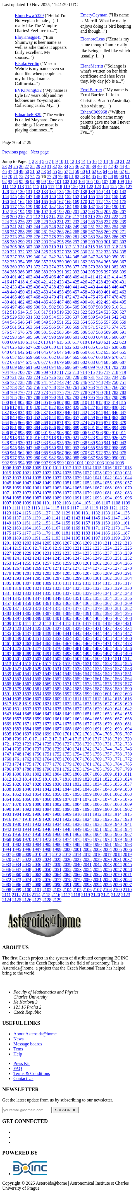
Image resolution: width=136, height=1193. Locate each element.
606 (115, 337)
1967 (127, 834)
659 (29, 357)
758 (52, 387)
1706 (117, 734)
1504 (46, 658)
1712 (46, 739)
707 (29, 372)
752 (5, 387)
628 (37, 347)
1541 (26, 673)
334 (115, 251)
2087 (26, 884)
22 (128, 161)
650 (83, 352)
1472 (117, 643)
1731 (107, 744)
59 (77, 171)
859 (91, 417)
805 (44, 402)
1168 (65, 528)
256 (5, 231)
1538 (127, 668)
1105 (86, 503)
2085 (6, 884)
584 (68, 332)
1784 (117, 764)
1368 (117, 603)
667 (91, 357)
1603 (127, 693)
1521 (87, 663)
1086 (26, 498)
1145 (95, 518)
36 (77, 166)
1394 (117, 613)
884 (37, 427)
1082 (117, 492)
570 (83, 327)
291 (29, 241)
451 (29, 292)
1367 (107, 603)
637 (107, 347)
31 (49, 166)
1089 (57, 498)
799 (123, 397)
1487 (6, 653)
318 (114, 246)
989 (107, 457)
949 (44, 447)
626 (21, 347)
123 (97, 186)
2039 (67, 864)
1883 (67, 804)
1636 (67, 708)
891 (91, 427)
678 (52, 362)
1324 (67, 588)
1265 (127, 563)
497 (13, 307)
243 (29, 226)
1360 (36, 603)
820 (37, 407)
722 (21, 377)
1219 (57, 548)
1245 (57, 558)
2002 (87, 849)
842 (83, 412)
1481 (77, 648)
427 (91, 282)
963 (29, 452)
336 (5, 256)
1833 (87, 784)
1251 (117, 558)
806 (52, 402)
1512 (127, 658)
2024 (46, 859)
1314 (96, 583)
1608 (46, 698)
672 (5, 362)
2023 (36, 859)
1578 (6, 688)
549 (44, 322)
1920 (46, 819)
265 (76, 231)
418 (21, 282)
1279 (6, 573)
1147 (115, 518)
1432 (107, 628)
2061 (26, 874)
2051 (57, 869)
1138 (26, 518)
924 (99, 437)
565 (44, 327)
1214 (6, 548)
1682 (6, 729)
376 (68, 266)
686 (115, 362)
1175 (6, 533)
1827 (26, 784)
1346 (26, 598)
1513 (6, 663)
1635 (57, 708)
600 (68, 337)
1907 (46, 814)
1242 (26, 558)
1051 (67, 482)
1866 (26, 799)
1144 (85, 518)
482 (21, 302)
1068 (107, 487)
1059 (16, 487)
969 (76, 452)
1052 (77, 482)
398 (115, 272)
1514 (16, 663)
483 (29, 302)
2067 (87, 874)
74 (32, 176)
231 (60, 221)
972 (99, 452)
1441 (67, 633)
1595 (46, 693)
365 (107, 261)
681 (76, 362)
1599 (87, 693)
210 (21, 216)
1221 (77, 548)
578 (21, 332)
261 (44, 231)
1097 (6, 503)
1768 (87, 759)
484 (37, 302)
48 (15, 171)
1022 (36, 472)
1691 (97, 729)
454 (52, 292)
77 (49, 176)
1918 (26, 819)
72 (21, 176)
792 (68, 397)
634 (83, 347)
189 (107, 206)
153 (76, 196)
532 (37, 317)
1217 (36, 548)
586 (83, 332)
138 (83, 191)
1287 (87, 573)
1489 (26, 653)
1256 (36, 563)
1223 (97, 548)
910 (115, 432)
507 (91, 307)
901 (44, 432)
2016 (96, 854)
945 (13, 447)
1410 (16, 623)
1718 (106, 739)
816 (5, 407)
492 (99, 302)
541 (107, 317)
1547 (87, 673)
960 (5, 452)
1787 (16, 769)
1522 (97, 663)
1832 (77, 784)
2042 (97, 864)
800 (5, 402)
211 (29, 216)
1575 (107, 683)
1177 (26, 533)
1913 (106, 814)
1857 (67, 794)
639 (123, 347)
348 (99, 256)
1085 (16, 498)
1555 (36, 678)
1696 (16, 734)
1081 (107, 492)
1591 (6, 693)
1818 (67, 779)
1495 (87, 653)
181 (44, 206)
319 (122, 246)
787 (29, 397)
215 (60, 216)
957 (107, 447)
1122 (123, 508)
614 (52, 342)
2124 (6, 899)
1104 (76, 503)
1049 (46, 482)
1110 (6, 508)
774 (52, 392)
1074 (36, 492)
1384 (16, 613)
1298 (67, 578)
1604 (6, 698)
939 (91, 442)
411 (91, 277)
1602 (117, 693)
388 (37, 272)
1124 (16, 513)
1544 (57, 673)
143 (123, 191)
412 (99, 277)
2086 (16, 884)
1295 (36, 578)
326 (52, 251)
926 (115, 437)
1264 (117, 563)
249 (76, 226)
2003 (97, 849)
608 (5, 342)
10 (61, 161)
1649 (67, 713)
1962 (77, 834)
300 (99, 241)
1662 (67, 718)
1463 (26, 643)
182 (52, 206)
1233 (67, 553)
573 (107, 327)
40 (99, 166)
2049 (36, 869)
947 (29, 447)
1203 (26, 543)
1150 (16, 523)
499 (29, 307)
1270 (46, 568)
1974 (67, 839)
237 (107, 221)
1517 (46, 663)
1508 (87, 658)
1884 (77, 804)
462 (115, 292)
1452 (46, 638)
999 (60, 462)
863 (123, 417)
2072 (6, 879)
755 (29, 387)
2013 (66, 854)
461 (107, 292)
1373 (36, 608)
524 (99, 312)
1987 (67, 844)
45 (127, 166)
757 (44, 387)
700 (99, 367)
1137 (16, 518)
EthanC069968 (93, 112)
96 (27, 181)
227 (29, 221)
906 (83, 432)
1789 (36, 769)
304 (5, 246)
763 (91, 387)
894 (115, 427)
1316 (117, 583)
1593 (26, 693)
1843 (57, 789)
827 (91, 407)
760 (68, 387)
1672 (36, 723)
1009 (36, 467)
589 (107, 332)
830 (115, 407)
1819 (77, 779)
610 (21, 342)
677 (44, 362)
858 (83, 417)
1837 (127, 784)
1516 (36, 663)
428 (99, 282)
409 (76, 277)
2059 (6, 874)
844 (99, 412)
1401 (57, 618)
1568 (36, 683)
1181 (65, 533)
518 (52, 312)
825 (76, 407)
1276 (107, 568)
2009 (26, 854)
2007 (6, 854)
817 (13, 407)
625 (13, 347)
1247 (77, 558)
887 (60, 427)
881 (13, 427)
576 (5, 332)
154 (83, 196)
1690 (87, 729)
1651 (87, 713)
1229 (26, 553)
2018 (117, 854)
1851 (6, 794)
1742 (87, 749)
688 (5, 367)
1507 (77, 658)
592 (5, 337)
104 (81, 181)
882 (21, 427)
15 (89, 161)
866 (21, 422)
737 (13, 382)
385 (13, 272)
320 (5, 251)
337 (13, 256)
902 (52, 432)
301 (107, 241)
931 (29, 442)
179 (29, 206)
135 (60, 191)
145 (13, 196)
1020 (16, 472)
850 (21, 417)
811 (91, 402)
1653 (107, 713)
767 (123, 387)
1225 (117, 548)
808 (68, 402)
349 (107, 256)
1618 (16, 703)
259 (29, 231)
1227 (6, 553)
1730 (97, 744)
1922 (67, 819)
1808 (97, 774)
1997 (36, 849)
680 (68, 362)
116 (43, 186)
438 (52, 287)
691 (29, 367)
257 (13, 231)
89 (116, 176)
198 (52, 211)
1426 (46, 628)
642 (21, 352)
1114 (45, 508)
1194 (65, 538)
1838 (6, 789)
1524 (117, 663)
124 (105, 186)
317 (107, 246)
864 (5, 422)
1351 (77, 598)
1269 (36, 568)
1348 (46, 598)
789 (44, 397)
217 (75, 216)
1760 (6, 759)
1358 (16, 603)
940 (99, 442)
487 (60, 302)
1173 (115, 528)
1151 (26, 523)
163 (29, 201)
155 (91, 196)
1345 (16, 598)
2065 (67, 874)
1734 (6, 749)
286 (115, 236)
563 (29, 327)
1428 (67, 628)
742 (52, 382)
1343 (127, 593)
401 (13, 277)
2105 (77, 889)
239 (123, 221)
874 (83, 422)
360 (68, 261)
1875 (117, 799)
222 (114, 216)
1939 (107, 824)
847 (123, 412)
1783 (107, 764)
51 (32, 171)
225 (13, 221)
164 (37, 201)
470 (52, 297)
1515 (26, 663)
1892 (26, 809)
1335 (46, 593)
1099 (26, 503)
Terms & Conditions (31, 1073)
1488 (16, 653)
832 (5, 412)
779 (91, 392)
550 (52, 322)
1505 (57, 658)
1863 (127, 794)
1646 (36, 713)
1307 (26, 583)
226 (21, 221)
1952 (107, 829)
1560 (87, 678)
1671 (26, 723)
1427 (57, 628)
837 (44, 412)
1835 (107, 784)
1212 (117, 543)
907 (91, 432)
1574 (97, 683)
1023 (46, 472)
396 (99, 272)
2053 (77, 869)
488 (68, 302)
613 (44, 342)
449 (13, 292)
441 (76, 287)
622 (114, 342)
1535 (97, 668)
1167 (56, 528)
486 (52, 302)
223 (122, 216)
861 (107, 417)
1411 (26, 623)
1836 (117, 784)
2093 (87, 884)
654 (115, 352)
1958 (36, 834)
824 (68, 407)
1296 (46, 578)
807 (60, 402)
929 (13, 442)
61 (88, 171)
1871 (77, 799)
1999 (57, 849)
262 (52, 231)
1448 (6, 638)
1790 (46, 769)
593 (13, 337)
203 (91, 211)
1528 (26, 668)
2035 (26, 864)
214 (52, 216)
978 (21, 457)
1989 (87, 844)
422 (52, 282)
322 (21, 251)
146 (21, 196)
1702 (77, 734)
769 (13, 392)
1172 (105, 528)
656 (5, 357)
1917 (16, 819)
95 (21, 181)
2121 (105, 894)
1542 (36, 673)
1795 (97, 769)
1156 (75, 523)
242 (21, 226)
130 (21, 191)
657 (13, 357)
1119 (94, 508)
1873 (97, 799)
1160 (115, 523)
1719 (117, 739)
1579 (16, 688)
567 (60, 327)
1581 (36, 688)
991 (123, 457)
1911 (87, 814)
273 (13, 236)
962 (21, 452)
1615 (117, 698)
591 (123, 332)
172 (99, 201)
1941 (127, 824)
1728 (77, 744)
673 (13, 362)
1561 (97, 678)
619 (91, 342)
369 (13, 266)
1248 (87, 558)
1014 (86, 467)
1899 (97, 809)
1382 (127, 608)
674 (21, 362)
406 (52, 277)
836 (37, 412)
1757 (107, 754)
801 (13, 402)
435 (29, 287)
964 (37, 452)
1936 (77, 824)
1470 (97, 643)
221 (107, 216)
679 (60, 362)
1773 (6, 764)
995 (29, 462)
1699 (46, 734)
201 (76, 211)
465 (13, 297)
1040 (87, 477)
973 (107, 452)
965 (44, 452)
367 (123, 261)
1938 (97, 824)
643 (29, 352)
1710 (26, 739)
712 (68, 372)
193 (13, 211)
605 (107, 337)
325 (44, 251)
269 (107, 231)
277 (44, 236)
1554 (26, 678)
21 (122, 161)
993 (13, 462)
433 (13, 287)
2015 (86, 854)
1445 (107, 633)
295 (60, 241)
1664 (87, 718)
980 (37, 457)
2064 (57, 874)
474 (83, 297)
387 (29, 272)
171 (91, 201)
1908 (57, 814)
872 (68, 422)
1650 (77, 713)
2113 (26, 894)
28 (32, 166)
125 (113, 186)
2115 (46, 894)
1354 (107, 598)
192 (5, 211)
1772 (127, 759)
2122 (115, 894)
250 (83, 226)
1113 (35, 508)
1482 (87, 648)
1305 (6, 583)
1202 (16, 543)
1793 (77, 769)
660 (37, 357)
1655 (127, 713)
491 (91, 302)
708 (37, 372)
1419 (106, 623)
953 (76, 447)
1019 (6, 472)
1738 (46, 749)
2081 (97, 879)
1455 (77, 638)
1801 (26, 774)
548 (37, 322)
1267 (16, 568)
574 (115, 327)
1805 (67, 774)
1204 (36, 543)
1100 (36, 503)
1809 (107, 774)
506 (83, 307)
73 (27, 176)
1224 (107, 548)
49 (21, 171)
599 (60, 337)
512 (5, 312)
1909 (67, 814)
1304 (127, 578)
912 (5, 437)
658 (21, 357)
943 (123, 442)
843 (91, 412)
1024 (57, 472)
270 (115, 231)
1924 (87, 819)
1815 (36, 779)
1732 (117, 744)
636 (99, 347)
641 (13, 352)
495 (123, 302)
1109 (125, 503)
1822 (107, 779)
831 (123, 407)
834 (21, 412)
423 (60, 282)
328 (68, 251)
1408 (127, 618)
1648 (57, 713)
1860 (97, 794)
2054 (87, 869)
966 (52, 452)
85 (94, 176)
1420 (117, 623)
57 (66, 171)
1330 (127, 588)
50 (27, 171)
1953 (117, 829)
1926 (107, 819)
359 (60, 261)
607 (123, 337)
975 (123, 452)
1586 (87, 688)
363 (91, 261)
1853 (26, 794)
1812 (6, 779)
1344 (6, 598)
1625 (87, 703)
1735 (16, 749)
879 (123, 422)
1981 (6, 844)
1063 (57, 487)
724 (37, 377)
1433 (117, 628)
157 (107, 196)
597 (44, 337)
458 (83, 292)
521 (76, 312)
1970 (26, 839)
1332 (16, 593)
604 (99, 337)
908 (99, 432)
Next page (39, 152)
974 (115, 452)
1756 (97, 754)
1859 (87, 794)
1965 (107, 834)
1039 (77, 477)
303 (123, 241)
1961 (67, 834)
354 (21, 261)
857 (76, 417)
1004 (109, 462)
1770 (107, 759)
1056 (117, 482)
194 (21, 211)
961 (13, 452)
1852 (16, 794)
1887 (107, 804)
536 (68, 317)
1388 (57, 613)
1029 (107, 472)
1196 (85, 538)
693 (44, 367)
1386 (36, 613)
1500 (6, 658)
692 (37, 367)
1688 (67, 729)
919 (60, 437)
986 (83, 457)
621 (107, 342)
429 (107, 282)
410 (83, 277)
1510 (107, 658)
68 (127, 171)
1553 (16, 678)
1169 (75, 528)
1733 (127, 744)
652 (99, 352)
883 (29, 427)
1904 (16, 814)
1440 (57, 633)
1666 (107, 718)
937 (76, 442)
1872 (87, 799)
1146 (105, 518)
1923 (77, 819)
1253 (6, 563)
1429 (77, 628)
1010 (46, 467)
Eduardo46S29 (28, 114)
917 (44, 437)
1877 (6, 804)
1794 (87, 769)
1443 (87, 633)
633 (76, 347)
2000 (67, 849)
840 (68, 412)
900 (37, 432)
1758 (117, 754)
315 (91, 246)
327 (60, 251)
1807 (87, 774)
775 (60, 392)
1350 (67, 598)
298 (83, 241)
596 (37, 337)
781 (107, 392)
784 (5, 397)
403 (29, 277)
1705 (107, 734)
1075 (46, 492)
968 (68, 452)
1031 (127, 472)
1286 (77, 573)
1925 (97, 819)
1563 (117, 678)
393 (76, 272)
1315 (106, 583)
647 (60, 352)
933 (44, 442)
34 (66, 166)
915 (29, 437)
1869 (57, 799)
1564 (127, 678)
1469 (87, 643)
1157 (85, 523)
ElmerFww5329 (29, 15)
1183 (85, 533)
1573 (87, 683)
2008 (16, 854)
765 (107, 387)
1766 (67, 759)
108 (112, 181)
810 (83, 402)
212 (36, 216)
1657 (16, 718)
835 (29, 412)
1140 (46, 518)
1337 (67, 593)
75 (38, 176)
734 (115, 377)
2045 (127, 864)
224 (5, 221)
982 (52, 457)
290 (21, 241)
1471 (107, 643)
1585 (77, 688)
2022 (26, 859)
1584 (67, 688)
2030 (107, 859)
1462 (16, 643)
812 (99, 402)
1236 (97, 553)
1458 (107, 638)
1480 (67, 648)
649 (76, 352)
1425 (36, 628)
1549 (107, 673)
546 (21, 322)
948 (37, 447)
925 (107, 437)
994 (21, 462)
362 (83, 261)
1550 (117, 673)
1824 (127, 779)
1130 (75, 513)
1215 (16, 548)
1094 (107, 498)
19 (111, 161)
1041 (97, 477)
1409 (6, 623)
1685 (36, 729)
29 (38, 166)
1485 (117, 648)
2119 (85, 894)
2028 (87, 859)
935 (60, 442)
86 (99, 176)
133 (44, 191)
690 (21, 367)
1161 (125, 523)
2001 (77, 849)
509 (107, 307)
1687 (57, 729)
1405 (97, 618)
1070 (127, 487)
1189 (16, 538)
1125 (26, 513)
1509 (97, 658)
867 (29, 422)
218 (83, 216)
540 (99, 317)
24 (10, 166)
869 (44, 422)
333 (107, 251)
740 (37, 382)
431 (123, 282)
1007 (16, 467)
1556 (46, 678)
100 (50, 181)
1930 (16, 824)
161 (13, 201)
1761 (16, 759)
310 (52, 246)
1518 (57, 663)
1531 (57, 668)
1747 (6, 754)
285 (107, 236)
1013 (76, 467)
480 (5, 302)
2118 (75, 894)
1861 (107, 794)
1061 (36, 487)
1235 (87, 553)
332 (99, 251)
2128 (46, 899)
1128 (56, 513)
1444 (97, 633)
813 (107, 402)
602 (83, 337)
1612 (86, 698)
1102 (56, 503)
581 (44, 332)
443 (91, 287)
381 (107, 266)
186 (83, 206)
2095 (107, 884)
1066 (87, 487)
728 (68, 377)
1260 (77, 563)
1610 (67, 698)
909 (107, 432)
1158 (95, 523)
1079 (87, 492)
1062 (46, 487)
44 (122, 166)
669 (107, 357)
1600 (97, 693)
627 (29, 347)
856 (68, 417)
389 (44, 272)
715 (91, 372)
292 (37, 241)
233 (76, 221)
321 (13, 251)
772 (37, 392)
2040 (77, 864)
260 (37, 231)
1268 (26, 568)
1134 (115, 513)
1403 (77, 618)
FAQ (17, 1068)
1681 (127, 723)
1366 (97, 603)
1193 (56, 538)
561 (13, 327)
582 (52, 332)
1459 (117, 638)
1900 (107, 809)
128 (5, 191)
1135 (125, 513)
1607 (36, 698)
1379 (97, 608)
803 (29, 402)
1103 (66, 503)
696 (68, 367)
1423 (16, 628)
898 (21, 432)
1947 (57, 829)
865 (13, 422)
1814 (26, 779)
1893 (36, 809)
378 (83, 266)
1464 (36, 643)
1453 (57, 638)
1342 (117, 593)
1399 (36, 618)
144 (5, 196)
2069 (107, 874)
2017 (106, 854)
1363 (67, 603)
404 (37, 277)
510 (115, 307)
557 (107, 322)
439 (60, 287)
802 (21, 402)
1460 (127, 638)
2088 (36, 884)
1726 (57, 744)
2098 (6, 889)
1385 (26, 613)
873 (76, 422)
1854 (36, 794)
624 (5, 347)
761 (76, 387)
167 (60, 201)
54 (49, 171)
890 (83, 427)
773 (44, 392)
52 (38, 171)
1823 (117, 779)
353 (13, 261)
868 (37, 422)
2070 (117, 874)
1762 (26, 759)
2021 (16, 859)
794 (83, 397)
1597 (67, 693)
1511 (117, 658)
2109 (117, 889)
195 (29, 211)
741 (44, 382)
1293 (16, 578)
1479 (57, 648)
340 (37, 256)
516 (37, 312)
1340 (97, 593)
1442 (77, 633)
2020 (6, 859)
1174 (125, 528)
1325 (77, 588)
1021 (26, 472)
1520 (77, 663)
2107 (97, 889)
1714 (66, 739)
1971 (36, 839)
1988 (77, 844)
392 (68, 272)
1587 (97, 688)
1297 (57, 578)
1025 (67, 472)
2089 (46, 884)
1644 (16, 713)
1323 (57, 588)
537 (76, 317)
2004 (107, 849)
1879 (26, 804)
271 (123, 231)
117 (51, 186)
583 (60, 332)
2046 (6, 869)
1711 (36, 739)
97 (32, 181)
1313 (86, 583)
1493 (67, 653)
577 (13, 332)
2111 (6, 894)
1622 (57, 703)
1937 (87, 824)
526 (115, 312)
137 (76, 191)
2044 (117, 864)
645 (44, 352)
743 (60, 382)
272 (5, 236)
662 (52, 357)
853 (44, 417)
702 (115, 367)
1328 (107, 588)
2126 (26, 899)
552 (68, 322)
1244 (46, 558)
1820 (87, 779)
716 (99, 372)
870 (52, 422)
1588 (107, 688)
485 (44, 302)
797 (107, 397)
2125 (16, 899)
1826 (16, 784)
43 (116, 166)
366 (115, 261)
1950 (87, 829)
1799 (6, 774)
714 (83, 372)
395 (91, 272)
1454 (67, 638)
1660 (46, 718)
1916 (6, 819)
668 (99, 357)
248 (68, 226)
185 (76, 206)
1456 (87, 638)
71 (15, 176)
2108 (107, 889)
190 (115, 206)
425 (76, 282)
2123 (125, 894)
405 (44, 277)
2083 (117, 879)
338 (21, 256)
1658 (26, 718)
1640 (107, 708)
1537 (117, 668)
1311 (67, 583)
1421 (127, 623)
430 (115, 282)
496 (5, 307)
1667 (117, 718)
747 (91, 382)
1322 (46, 588)
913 (13, 437)
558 (115, 322)
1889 (127, 804)
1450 (26, 638)
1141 (56, 518)
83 (82, 176)
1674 (57, 723)
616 (68, 342)
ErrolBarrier (91, 89)
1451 (36, 638)
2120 (95, 894)
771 (29, 392)
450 (21, 292)
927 (123, 437)
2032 (127, 859)
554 (83, 322)
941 (107, 442)
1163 (16, 528)
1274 (87, 568)
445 (107, 287)
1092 (87, 498)
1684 (26, 729)
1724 (36, 744)
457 (76, 292)
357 (44, 261)
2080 (87, 879)
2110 (127, 889)
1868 (46, 799)
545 (13, 322)
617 (75, 342)
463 (123, 292)
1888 (117, 804)
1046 (16, 482)
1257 (46, 563)
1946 (46, 829)
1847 (97, 789)
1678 (97, 723)
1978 (107, 839)
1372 (26, 608)
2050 (46, 869)
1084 (6, 498)
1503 (36, 658)
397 (107, 272)
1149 (6, 523)
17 (100, 161)
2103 (57, 889)
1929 (6, 824)
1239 (127, 553)
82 (77, 176)
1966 (117, 834)
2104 (67, 889)
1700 (57, 734)
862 (115, 417)
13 (77, 161)
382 (115, 266)
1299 (77, 578)
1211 (107, 543)
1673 (46, 723)
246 (52, 226)
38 (88, 166)
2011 (46, 854)
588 (99, 332)
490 (83, 302)
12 (72, 161)
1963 (87, 834)
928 (5, 442)
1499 (127, 653)
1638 (87, 708)
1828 (36, 784)
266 (83, 231)
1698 (36, 734)
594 (21, 337)
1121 (113, 508)
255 (123, 226)
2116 (55, 894)
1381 (117, 608)
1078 (77, 492)
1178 (36, 533)
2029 (97, 859)
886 (52, 427)
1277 (117, 568)
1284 (57, 573)
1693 (117, 729)
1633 (36, 708)
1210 (97, 543)
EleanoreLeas (92, 39)
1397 (16, 618)
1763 (36, 759)
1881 (46, 804)
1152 (36, 523)
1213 (127, 543)
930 (21, 442)
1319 (16, 588)
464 (5, 297)
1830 (57, 784)
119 (66, 186)
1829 (46, 784)
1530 (46, 668)
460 (99, 292)
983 (60, 457)
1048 (36, 482)
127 (129, 186)
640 (5, 352)
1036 (46, 477)
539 (91, 317)
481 (13, 302)
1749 (26, 754)
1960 (57, 834)
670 (115, 357)
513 (13, 312)
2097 (127, 884)
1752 (57, 754)
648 (68, 352)
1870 (67, 799)
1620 (36, 703)
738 (21, 382)
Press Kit (21, 1063)
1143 (75, 518)
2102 (46, 889)
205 (107, 211)
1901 (117, 809)
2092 (77, 884)
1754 (77, 754)
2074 (26, 879)
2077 (57, 879)
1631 (16, 708)
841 (76, 412)
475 (91, 297)
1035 (36, 477)
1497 (107, 653)
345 (76, 256)
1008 (26, 467)
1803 (46, 774)
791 (60, 397)
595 (29, 337)
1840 (26, 789)
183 (60, 206)
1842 (46, 789)
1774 (16, 764)
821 (44, 407)
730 (83, 377)
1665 (97, 718)
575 (123, 327)
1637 (77, 708)
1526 (6, 668)
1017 (117, 467)
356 (37, 261)
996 (37, 462)
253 (107, 226)
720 (5, 377)
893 (107, 427)
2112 (16, 894)
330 (83, 251)
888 (68, 427)
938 (83, 442)
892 (99, 427)
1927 (117, 819)
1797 (117, 769)
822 (52, 407)
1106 (96, 503)
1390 (77, 613)
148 (37, 196)
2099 (16, 889)
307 (29, 246)
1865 (16, 799)
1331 (6, 593)
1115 (55, 508)
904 (68, 432)
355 (29, 261)
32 (55, 166)
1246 (67, 558)
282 (83, 236)
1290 (117, 573)
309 (44, 246)
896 (5, 432)
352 (5, 261)
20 (116, 161)
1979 (117, 839)
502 (52, 307)
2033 (6, 864)
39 (94, 166)
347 (91, 256)
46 (4, 171)
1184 (95, 533)
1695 (6, 734)
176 (5, 206)
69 (4, 176)
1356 (127, 598)
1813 (16, 779)
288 (5, 241)
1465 (46, 643)
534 (52, 317)
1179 (46, 533)
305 (13, 246)
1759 (127, 754)
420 (37, 282)
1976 (87, 839)
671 (123, 357)
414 (114, 277)
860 (99, 417)
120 (74, 186)
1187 (125, 533)
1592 (16, 693)
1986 (57, 844)
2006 (127, 849)
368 (5, 266)
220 (99, 216)
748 (99, 382)
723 (29, 377)
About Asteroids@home (35, 1033)
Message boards (27, 1044)
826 (83, 407)
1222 (87, 548)
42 (110, 166)
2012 (56, 854)
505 (76, 307)
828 (99, 407)
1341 (107, 593)
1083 (127, 492)
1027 (87, 472)
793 (76, 397)
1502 (26, 658)
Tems (18, 1049)
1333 (26, 593)
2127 (36, 899)
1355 (117, 598)
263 (60, 231)
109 (120, 181)
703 (123, 367)
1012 (66, 467)
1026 (77, 472)
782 (115, 392)
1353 (97, 598)
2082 (107, 879)
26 (21, 166)
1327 (97, 588)
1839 (16, 789)
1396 (6, 618)
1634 (46, 708)
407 (60, 277)
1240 (6, 558)
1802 (36, 774)
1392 (97, 613)
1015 (96, 467)
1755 (87, 754)
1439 (46, 633)
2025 (57, 859)
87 (105, 176)
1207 (67, 543)
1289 (107, 573)
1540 (16, 673)
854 (52, 417)
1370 (6, 608)
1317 (127, 583)
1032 (6, 477)
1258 (57, 563)
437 (44, 287)
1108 (115, 503)
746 (83, 382)
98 (38, 181)
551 (60, 322)
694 (52, 367)
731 (91, 377)
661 (44, 357)
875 (91, 422)
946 (21, 447)
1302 (107, 578)
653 (107, 352)
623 (122, 342)
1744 (107, 749)
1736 (26, 749)
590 (115, 332)
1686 (46, 729)
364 (99, 261)
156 (99, 196)
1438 (36, 633)
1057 (127, 482)
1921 (57, 819)
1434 (127, 628)
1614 (106, 698)
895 (123, 427)
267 (91, 231)
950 (52, 447)
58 (71, 171)
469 (44, 297)
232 (68, 221)
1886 (97, 804)
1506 (67, 658)
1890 (6, 809)
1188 (6, 538)
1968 (6, 839)
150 (52, 196)
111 (5, 186)
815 (122, 402)
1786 (6, 769)
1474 (6, 648)
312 (68, 246)
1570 (57, 683)
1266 (6, 568)
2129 (57, 899)
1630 (6, 708)
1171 (95, 528)
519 (60, 312)
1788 (26, 769)
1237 (107, 553)
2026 (67, 859)
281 (76, 236)
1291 (127, 573)
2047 (16, 869)
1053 (87, 482)
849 (13, 417)
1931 (26, 824)
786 (21, 397)
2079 (77, 879)
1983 (26, 844)
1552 (6, 678)
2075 (36, 879)
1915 (127, 814)
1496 (97, 653)
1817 (57, 779)
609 (13, 342)
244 (37, 226)
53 (43, 171)
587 (91, 332)
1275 (97, 568)
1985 (46, 844)
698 (83, 367)
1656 (6, 718)
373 (44, 266)
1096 (127, 498)
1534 (87, 668)
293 (44, 241)
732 (99, 377)
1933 (46, 824)
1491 (46, 653)
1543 (46, 673)
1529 (36, 668)
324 (37, 251)
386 (21, 272)
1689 (77, 729)
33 (60, 166)
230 (52, 221)
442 (83, 287)
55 (55, 171)
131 (29, 191)
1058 (6, 487)
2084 (127, 879)
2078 (67, 879)
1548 (97, 673)
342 (52, 256)
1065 (77, 487)
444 (99, 287)
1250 (107, 558)
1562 (107, 678)
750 (115, 382)
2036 (36, 864)
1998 (46, 849)
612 (36, 342)
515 (29, 312)
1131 (85, 513)
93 (10, 181)
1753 (67, 754)
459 (91, 292)
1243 (36, 558)
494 (115, 302)
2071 (127, 874)
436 (37, 287)
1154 (56, 523)
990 (115, 457)
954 (83, 447)
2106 (87, 889)
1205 (46, 543)
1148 (125, 518)
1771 (117, 759)
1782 (97, 764)
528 (5, 317)
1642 (127, 708)
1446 (117, 633)
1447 (127, 633)
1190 (26, 538)
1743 (97, 749)
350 (115, 256)
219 (91, 216)
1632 (26, 708)
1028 (97, 472)
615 (60, 342)
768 (5, 392)
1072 (16, 492)
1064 (67, 487)
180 (37, 206)
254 (115, 226)
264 (68, 231)
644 (37, 352)
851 (29, 417)
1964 (97, 834)
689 (13, 367)
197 (44, 211)
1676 (77, 723)
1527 (16, 668)
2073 (16, 879)
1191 (36, 538)
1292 (6, 578)
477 (107, 297)
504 (68, 307)
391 (60, 272)
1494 (77, 653)
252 (99, 226)
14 (83, 161)
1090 (67, 498)
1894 (46, 809)
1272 (67, 568)
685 (107, 362)
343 (60, 256)
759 (60, 387)
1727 (67, 744)
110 (128, 181)
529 (13, 317)
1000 (69, 462)
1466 (57, 643)
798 (115, 397)
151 (60, 196)
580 (37, 332)
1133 (105, 513)
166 (52, 201)
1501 (16, 658)
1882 (57, 804)
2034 (16, 864)
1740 (67, 749)
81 (71, 176)
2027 (77, 859)
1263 (107, 563)
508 (99, 307)
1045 (6, 482)
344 (68, 256)
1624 (77, 703)
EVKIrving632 (28, 90)
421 (44, 282)
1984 (36, 844)
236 (99, 221)
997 (44, 462)
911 (123, 432)
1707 (127, 734)
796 (99, 397)
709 (44, 372)
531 (29, 317)
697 (76, 367)
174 (115, 201)
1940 (117, 824)
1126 (36, 513)
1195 (75, 538)
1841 (36, 789)
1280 (16, 573)
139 (91, 191)
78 (55, 176)
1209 (87, 543)
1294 (26, 578)
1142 (65, 518)
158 (115, 196)
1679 (107, 723)
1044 (127, 477)
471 (60, 297)
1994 (6, 849)
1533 (77, 668)
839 (60, 412)
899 (29, 432)
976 (5, 457)
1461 (6, 643)
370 (21, 266)
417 (13, 282)
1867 (36, 799)
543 (123, 317)
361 (76, 261)
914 (21, 437)
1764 (46, 759)
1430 (87, 628)
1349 (57, 598)
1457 (97, 638)
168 (68, 201)
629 (44, 347)
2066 (77, 874)
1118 (84, 508)
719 (122, 372)
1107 (106, 503)
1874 (107, 799)
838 (52, 412)
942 (115, 442)
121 (82, 186)
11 (67, 161)
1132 (95, 513)
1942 (6, 829)
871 (60, 422)
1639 (97, 708)
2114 (36, 894)
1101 (46, 503)
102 (66, 181)
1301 (97, 578)
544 (5, 322)
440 (68, 287)
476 (99, 297)
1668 (127, 718)
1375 (57, 608)
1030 (117, 472)
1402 (67, 618)
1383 (6, 613)
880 (5, 427)
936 (68, 442)
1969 (16, 839)
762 (83, 387)
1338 (77, 593)
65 (110, 171)
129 (13, 191)
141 (107, 191)
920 (68, 437)
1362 (57, 603)
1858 (77, 794)
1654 (117, 713)
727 (60, 377)
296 (68, 241)
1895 (57, 809)
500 (37, 307)
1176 (16, 533)
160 (5, 201)
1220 (67, 548)
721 (13, 377)
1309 (46, 583)
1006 (6, 467)
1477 (36, 648)
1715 (76, 739)
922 (83, 437)
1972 (46, 839)
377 (76, 266)
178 (21, 206)
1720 (127, 739)
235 (91, 221)
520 (68, 312)
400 (5, 277)
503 (60, 307)
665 (76, 357)
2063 (46, 874)
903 (60, 432)
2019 (127, 854)
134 (52, 191)
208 (5, 216)
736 (5, 382)
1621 (46, 703)
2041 (87, 864)
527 (123, 312)
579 (29, 332)
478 (115, 297)
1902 (127, 809)
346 (83, 256)
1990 (97, 844)
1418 (96, 623)
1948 (67, 829)
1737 (36, 749)
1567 (26, 683)
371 (29, 266)
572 (99, 327)
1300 (87, 578)
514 (21, 312)
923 (91, 437)
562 (21, 327)
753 (13, 387)
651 (91, 352)
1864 (6, 799)
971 (91, 452)
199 (60, 211)
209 (13, 216)
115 (36, 186)
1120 (103, 508)
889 (76, 427)
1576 (117, 683)
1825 (6, 784)
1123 (6, 513)
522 (83, 312)
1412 (36, 623)
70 (10, 176)
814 (114, 402)
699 (91, 367)
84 (88, 176)
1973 (57, 839)
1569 (46, 683)
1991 (107, 844)
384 (5, 272)
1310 (57, 583)
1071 (6, 492)
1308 (36, 583)
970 (83, 452)
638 (115, 347)
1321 (36, 588)
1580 (26, 688)
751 (123, 382)
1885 (87, 804)
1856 (57, 794)
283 (91, 236)
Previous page (14, 152)
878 (115, 422)
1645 (26, 713)
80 (66, 176)
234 (83, 221)
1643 (6, 713)
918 (52, 437)
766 (115, 387)
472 (68, 297)
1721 (6, 744)
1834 (97, 784)
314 (83, 246)
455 (60, 292)
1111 (16, 508)
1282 (36, 573)
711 (60, 372)
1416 (76, 623)
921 (76, 437)
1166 (46, 528)
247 (60, 226)
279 (60, 236)
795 (91, 397)
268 (99, 231)
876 (99, 422)
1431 (97, 628)
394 (83, 272)
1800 (16, 774)
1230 (36, 553)
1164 (26, 528)
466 (21, 297)
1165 (36, 528)
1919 (36, 819)
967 (60, 452)
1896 (67, 809)
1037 (57, 477)
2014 (76, 854)
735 (123, 377)
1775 (26, 764)
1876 (127, 799)
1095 (117, 498)
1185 (105, 533)
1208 (77, 543)
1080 (97, 492)
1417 (86, 623)
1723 (26, 744)
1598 (77, 693)
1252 (127, 558)
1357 (6, 603)
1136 (6, 518)
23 (4, 166)
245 (44, 226)
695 (60, 367)
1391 (87, 613)
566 (52, 327)
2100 (26, 889)
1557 (57, 678)
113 (20, 186)
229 (44, 221)
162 (21, 201)
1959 (46, 834)
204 (99, 211)
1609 (57, 698)
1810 (117, 774)
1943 (16, 829)
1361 (46, 603)
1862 (117, 794)
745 (76, 382)
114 (28, 186)
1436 (16, 633)
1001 (79, 462)
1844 (67, 789)
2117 (65, 894)
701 (107, 367)
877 (107, 422)
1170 (85, 528)
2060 (16, 874)
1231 (46, 553)
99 (43, 181)
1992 (117, 844)
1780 (77, 764)
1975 (77, 839)
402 (21, 277)
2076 (46, 879)
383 (123, 266)
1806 (77, 774)
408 (68, 277)
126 (121, 186)
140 (99, 191)
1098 (16, 503)
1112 (26, 508)
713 (75, 372)
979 (29, 457)
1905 (26, 814)
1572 (77, 683)
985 (76, 457)
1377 (77, 608)
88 (110, 176)
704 (5, 372)
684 (99, 362)
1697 (26, 734)
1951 (97, 829)
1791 (57, 769)
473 (76, 297)
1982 (16, 844)
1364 (77, 603)
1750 (36, 754)
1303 (117, 578)
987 (91, 457)
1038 (67, 477)
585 (76, 332)
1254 (16, 563)
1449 (16, 638)
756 (37, 387)
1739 (57, 749)
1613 (96, 698)
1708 (6, 739)
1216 (26, 548)
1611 (77, 698)
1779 (67, 764)
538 (83, 317)
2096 (117, 884)
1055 (107, 482)
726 (52, 377)
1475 (16, 648)
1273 (77, 568)
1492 (57, 653)
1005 (119, 462)
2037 (46, 864)
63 (99, 171)
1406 (107, 618)
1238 (117, 553)
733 (107, 377)
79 (60, 176)
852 (37, 417)
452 (37, 292)
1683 (16, 729)
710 (52, 372)
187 (91, 206)
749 (107, 382)
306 (21, 246)
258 (21, 231)
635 (91, 347)
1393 (107, 613)
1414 (56, 623)
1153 (46, 523)
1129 (65, 513)
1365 (87, 603)
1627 (107, 703)
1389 (67, 613)
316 (99, 246)
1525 (127, 663)
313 (75, 246)
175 (123, 201)
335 (123, 251)
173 (107, 201)
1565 (6, 683)
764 (99, 387)
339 (29, 256)
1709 (16, 739)
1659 (36, 718)
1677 (87, 723)
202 (83, 211)
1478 (46, 648)
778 (83, 392)
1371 (16, 608)
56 (60, 171)
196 (37, 211)
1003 (99, 462)
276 (37, 236)
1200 (125, 538)
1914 (117, 814)
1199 (115, 538)
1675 (67, 723)
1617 (6, 703)
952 (68, 447)
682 (83, 362)
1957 (26, 834)
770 (21, 392)
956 (99, 447)
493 (107, 302)
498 (21, 307)
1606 (26, 698)
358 (52, 261)
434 (21, 287)
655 (123, 352)
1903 (6, 814)
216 (68, 216)
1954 (127, 829)
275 (29, 236)
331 (91, 251)
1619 (26, 703)
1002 (89, 462)
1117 (74, 508)
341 (44, 256)
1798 (127, 769)
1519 (67, 663)
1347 (36, 598)
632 (68, 347)
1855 (46, 794)
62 (94, 171)
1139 (36, 518)
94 (15, 181)
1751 (46, 754)
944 (5, 447)
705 (13, 372)
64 (105, 171)
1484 (107, 648)
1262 (97, 563)
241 (13, 226)
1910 (77, 814)
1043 (117, 477)
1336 (57, 593)
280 (68, 236)
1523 (107, 663)
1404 (87, 618)
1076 (57, 492)
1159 (105, 523)
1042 (107, 477)
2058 (127, 869)
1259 (67, 563)
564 (37, 327)
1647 (46, 713)
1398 (26, 618)
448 (5, 292)
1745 (117, 749)
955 (91, 447)
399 (123, 272)
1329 (117, 588)
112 (13, 186)
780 (99, 392)
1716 (86, 739)
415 (122, 277)
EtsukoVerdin (27, 63)
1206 (57, 543)
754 (21, 387)
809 (76, 402)
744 (68, 382)
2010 (36, 854)
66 (116, 171)
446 (115, 287)
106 (97, 181)
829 (107, 407)
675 (29, 362)
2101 (36, 889)
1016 (106, 467)
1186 (115, 533)
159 (123, 196)
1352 (87, 598)
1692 (107, 729)
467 (29, 297)
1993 (127, 844)
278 (52, 236)
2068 (97, 874)
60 (82, 171)
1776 (36, 764)
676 (37, 362)
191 (123, 206)
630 (52, 347)
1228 (16, 553)
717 (107, 372)
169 (76, 201)
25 (15, 166)
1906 (36, 814)
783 (123, 392)
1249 (97, 558)
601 (76, 337)
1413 (46, 623)
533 (44, 317)
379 (91, 266)
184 (68, 206)
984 (68, 457)
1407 (117, 618)
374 (52, 266)
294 (52, 241)
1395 (127, 613)
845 (107, 412)
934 (52, 442)
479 (123, 297)
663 (60, 357)
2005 (117, 849)
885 (44, 427)
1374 (46, 608)
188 (99, 206)
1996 (26, 849)
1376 (67, 608)
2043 (107, 864)
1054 (97, 482)
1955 (6, 834)
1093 (97, 498)
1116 (64, 508)
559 (123, 322)
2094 (97, 884)
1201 (6, 543)
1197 (95, 538)
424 (68, 282)
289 (13, 241)
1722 (16, 744)
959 (123, 447)
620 (99, 342)
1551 (127, 673)
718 (114, 372)
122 (90, 186)
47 (10, 171)
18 (105, 161)
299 (91, 241)
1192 (46, 538)
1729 (87, 744)
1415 (66, 623)
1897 (77, 809)
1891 (16, 809)
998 (52, 462)
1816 (46, 779)
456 (68, 292)
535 (60, 317)
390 (52, 272)
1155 (65, 523)
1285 (67, 573)
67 (122, 171)
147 (29, 196)
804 (37, 402)
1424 (26, 628)
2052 (67, 869)
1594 (36, 693)
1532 (67, 668)
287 (123, 236)
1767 (77, 759)
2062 (36, 874)
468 (37, 297)
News (18, 1038)
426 (83, 282)
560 (5, 327)
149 (44, 196)
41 (105, 166)
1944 (26, 829)
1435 (6, 633)
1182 (75, 533)
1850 (127, 789)
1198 (105, 538)
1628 (117, 703)
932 (37, 442)
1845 (77, 789)
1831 (67, 784)
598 (52, 337)
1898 (87, 809)
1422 (6, 628)
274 (21, 236)
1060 (26, 487)
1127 (46, 513)
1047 (26, 482)
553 (76, 322)
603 (91, 337)
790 (52, 397)
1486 (127, 648)
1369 (127, 603)
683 (91, 362)
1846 (87, 789)
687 (123, 362)
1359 (26, 603)
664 (68, 357)
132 (37, 191)
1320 (26, 588)
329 (76, 251)
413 (107, 277)
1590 (127, 688)
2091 (67, 884)
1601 (107, 693)
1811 (127, 774)
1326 (87, 588)
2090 (57, 884)
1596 (57, 693)
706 (21, 372)
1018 (127, 467)
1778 (57, 764)
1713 (56, 739)
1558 (67, 678)
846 (115, 412)
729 (76, 377)
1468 (77, 643)
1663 (77, 718)
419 (29, 282)
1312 (76, 583)
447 (123, 287)
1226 (127, 548)
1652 (97, 713)
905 (76, 432)
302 (115, 241)
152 (68, 196)
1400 (46, 618)
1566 (16, 683)
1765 (57, 759)
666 (83, 357)
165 (44, 201)
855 (60, 417)
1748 (16, 754)
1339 (87, 593)
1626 (97, 703)
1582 (46, 688)
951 (60, 447)
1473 (127, 643)
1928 (127, 819)
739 (29, 382)
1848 (107, 789)
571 (91, 327)
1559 (77, 678)
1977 (97, 839)
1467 (67, 643)
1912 (96, 814)
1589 (117, 688)
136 (68, 191)
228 (37, 221)
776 (68, 392)
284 (99, 236)
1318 (6, 588)
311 (60, 246)
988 (99, 457)
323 (29, 251)
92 (4, 181)
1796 (107, 769)
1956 (16, 834)
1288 (97, 573)
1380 (107, 608)
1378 (87, 608)
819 (29, 407)
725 (44, 377)
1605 (16, 698)
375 (60, 266)
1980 (127, 839)
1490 (36, 653)
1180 (56, 533)
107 (105, 181)
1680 (117, 723)
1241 (16, 558)
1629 (127, 703)
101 (58, 181)
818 (21, 407)
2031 (117, 859)
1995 (16, 849)
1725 (46, 744)
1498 (117, 653)
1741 (77, 749)
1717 (96, 739)
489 (76, 302)
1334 (36, 593)
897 (13, 432)
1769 (97, 759)
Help (17, 1054)
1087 (36, 498)
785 (13, 397)
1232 (57, 553)
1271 (57, 568)
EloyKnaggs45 (28, 37)
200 (68, 211)
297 (76, 241)
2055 (97, 869)
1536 (107, 668)
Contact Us (23, 1078)
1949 (77, 829)
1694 (127, 729)
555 (91, 322)
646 (52, 352)
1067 (97, 487)
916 (37, 437)
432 (5, 287)
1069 (117, 487)
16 (94, 161)
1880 (36, 804)
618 (83, 342)
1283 (46, 573)
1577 (127, 683)
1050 (57, 482)
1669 (6, 723)
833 (13, 412)
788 (37, 397)
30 (43, 166)
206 (115, 211)
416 (5, 282)
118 (59, 186)
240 (5, 226)
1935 (67, 824)
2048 (26, 869)
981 (44, 457)
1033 (16, 477)
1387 (46, 613)
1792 (67, 769)
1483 (97, 648)
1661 (57, 718)
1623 (67, 703)
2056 (107, 869)
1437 (26, 633)
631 (60, 347)
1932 (36, 824)
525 (107, 312)
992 (5, 462)
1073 (26, 492)
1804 (57, 774)
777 (76, 392)
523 (91, 312)
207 (123, 211)
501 (44, 307)
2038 (57, 864)
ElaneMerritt (91, 66)
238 (115, 221)
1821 (97, 779)
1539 (6, 673)
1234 (77, 553)
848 (5, 417)
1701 (67, 734)
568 (68, 327)
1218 (46, 548)
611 (29, 342)
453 (44, 292)
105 (89, 181)
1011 (57, 467)
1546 (77, 673)
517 (44, 312)
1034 (26, 477)
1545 (67, 673)
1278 (127, 568)
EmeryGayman (94, 15)
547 (29, 322)
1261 (87, 563)
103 (73, 181)
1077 (67, 492)
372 (37, 266)
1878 (16, 804)
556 (99, 322)
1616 (127, 698)
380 (99, 266)
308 (37, 246)
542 (115, 317)
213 (44, 216)
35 (71, 166)
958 (115, 447)
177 (13, 206)
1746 (127, 749)
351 (123, 256)
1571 (67, 683)
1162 (6, 528)
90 (122, 176)
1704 (97, 734)
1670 (16, 723)
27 (27, 166)
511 (123, 307)
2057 (117, 869)
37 (82, 166)
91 (127, 176)
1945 (36, 829)
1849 (117, 789)
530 (21, 317)
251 (91, 226)
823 (60, 407)
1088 (46, 498)
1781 (87, 764)
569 (76, 327)
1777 (46, 764)
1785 (127, 764)
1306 (16, 583)
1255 (26, 563)
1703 (87, 734)
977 (13, 457)
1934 (57, 824)
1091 (77, 498)
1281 (26, 573)
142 (115, 191)
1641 (117, 708)
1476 (26, 648)
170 (83, 201)
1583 (57, 688)
